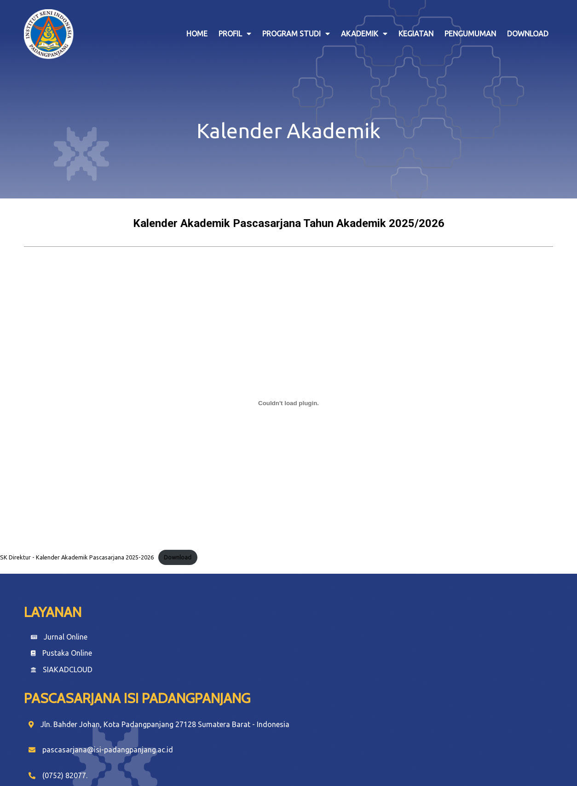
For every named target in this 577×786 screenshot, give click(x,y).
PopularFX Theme (327, 761)
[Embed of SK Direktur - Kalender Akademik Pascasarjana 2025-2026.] (288, 398)
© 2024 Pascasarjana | (259, 761)
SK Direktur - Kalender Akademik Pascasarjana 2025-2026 (77, 551)
